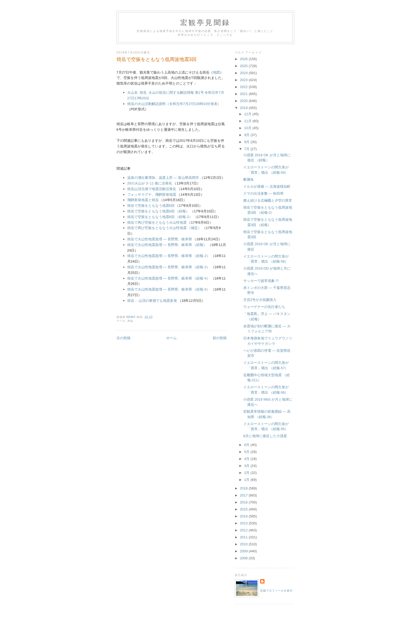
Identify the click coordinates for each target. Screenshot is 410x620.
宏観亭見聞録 (205, 23)
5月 (247, 452)
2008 (244, 558)
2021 (244, 94)
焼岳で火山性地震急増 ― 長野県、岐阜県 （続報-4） (168, 278)
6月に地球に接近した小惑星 (265, 436)
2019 (244, 108)
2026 (244, 59)
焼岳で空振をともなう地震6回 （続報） (158, 211)
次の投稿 (123, 338)
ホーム (171, 338)
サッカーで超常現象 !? (260, 281)
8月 (247, 142)
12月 (248, 114)
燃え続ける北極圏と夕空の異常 (267, 200)
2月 (247, 473)
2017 (244, 495)
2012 (244, 530)
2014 (244, 516)
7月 (247, 149)
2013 (244, 523)
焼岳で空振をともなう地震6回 (151, 206)
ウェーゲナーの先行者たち (264, 307)
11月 (248, 121)
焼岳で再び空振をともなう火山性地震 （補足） (164, 228)
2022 (244, 87)
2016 (244, 502)
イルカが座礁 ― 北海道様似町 (267, 186)
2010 (244, 544)
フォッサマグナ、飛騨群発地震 (151, 195)
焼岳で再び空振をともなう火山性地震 (157, 222)
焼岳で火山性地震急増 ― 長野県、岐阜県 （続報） (167, 245)
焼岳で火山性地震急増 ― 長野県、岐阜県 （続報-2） (168, 256)
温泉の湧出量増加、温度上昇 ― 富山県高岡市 (163, 178)
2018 (244, 488)
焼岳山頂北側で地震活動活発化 (151, 189)
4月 (247, 459)
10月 (248, 128)
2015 (244, 509)
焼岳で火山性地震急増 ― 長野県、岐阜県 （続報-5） (168, 289)
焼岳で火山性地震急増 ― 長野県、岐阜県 (159, 239)
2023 (244, 80)
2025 (244, 66)
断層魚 (248, 179)
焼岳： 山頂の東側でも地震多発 (152, 301)
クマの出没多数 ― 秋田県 (263, 193)
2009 (244, 551)
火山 (130, 320)
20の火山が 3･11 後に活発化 (149, 183)
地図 (216, 72)
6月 (247, 445)
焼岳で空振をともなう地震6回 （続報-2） (160, 217)
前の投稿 (220, 338)
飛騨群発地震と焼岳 (143, 200)
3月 (247, 466)
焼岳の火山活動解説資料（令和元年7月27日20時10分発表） (174, 104)
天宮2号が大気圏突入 (260, 300)
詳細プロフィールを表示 (276, 590)
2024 (244, 73)
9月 (247, 135)
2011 (244, 537)
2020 (244, 101)
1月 (247, 480)
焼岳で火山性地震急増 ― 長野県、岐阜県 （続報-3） (168, 267)
